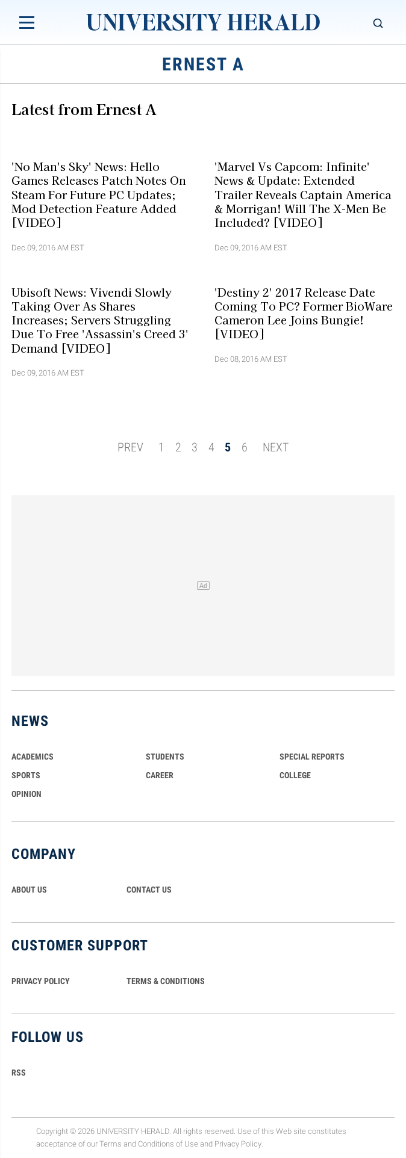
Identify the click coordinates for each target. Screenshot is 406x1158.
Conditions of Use (168, 1143)
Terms (110, 1143)
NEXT (276, 447)
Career (159, 775)
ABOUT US (29, 889)
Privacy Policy (237, 1143)
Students (165, 756)
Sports (25, 775)
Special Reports (312, 756)
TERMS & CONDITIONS (165, 981)
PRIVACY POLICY (40, 981)
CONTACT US (149, 889)
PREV (130, 447)
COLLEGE (295, 775)
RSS (18, 1072)
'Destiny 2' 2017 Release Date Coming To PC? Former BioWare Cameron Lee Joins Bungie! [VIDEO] (303, 312)
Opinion (26, 794)
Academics (32, 756)
